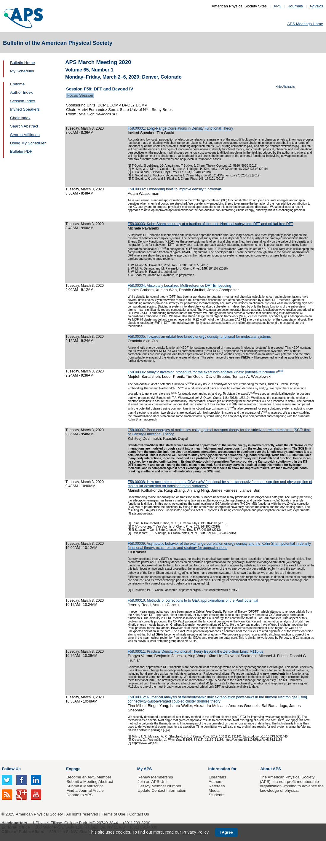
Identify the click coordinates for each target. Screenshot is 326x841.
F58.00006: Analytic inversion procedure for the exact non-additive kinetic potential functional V (205, 372)
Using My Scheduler (28, 143)
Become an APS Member (88, 777)
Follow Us (11, 769)
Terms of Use (113, 814)
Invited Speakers (25, 109)
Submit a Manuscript (84, 786)
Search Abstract (24, 126)
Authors (215, 781)
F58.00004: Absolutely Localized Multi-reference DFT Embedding (179, 285)
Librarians (217, 777)
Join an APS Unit (152, 781)
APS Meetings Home (305, 24)
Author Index (21, 92)
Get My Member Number (159, 786)
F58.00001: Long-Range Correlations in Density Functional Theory (180, 128)
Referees (217, 786)
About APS (270, 769)
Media (214, 790)
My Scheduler (22, 71)
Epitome (17, 84)
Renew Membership (155, 777)
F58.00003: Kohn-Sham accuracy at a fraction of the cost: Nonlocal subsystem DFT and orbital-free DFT (210, 224)
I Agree (226, 832)
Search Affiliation (25, 135)
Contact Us (139, 814)
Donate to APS (79, 795)
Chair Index (20, 118)
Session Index (22, 101)
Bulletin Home (22, 62)
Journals (295, 6)
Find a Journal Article (84, 790)
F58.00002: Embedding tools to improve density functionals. (175, 189)
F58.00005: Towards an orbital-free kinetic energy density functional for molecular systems (199, 337)
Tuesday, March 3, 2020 (84, 128)
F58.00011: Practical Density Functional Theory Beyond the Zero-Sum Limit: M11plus (195, 651)
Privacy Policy (195, 832)
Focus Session (80, 95)
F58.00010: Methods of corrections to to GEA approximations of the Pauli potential (193, 600)
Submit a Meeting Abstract (89, 781)
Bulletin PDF (21, 151)
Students (216, 795)
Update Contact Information (162, 790)
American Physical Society (39, 814)
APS (277, 6)
